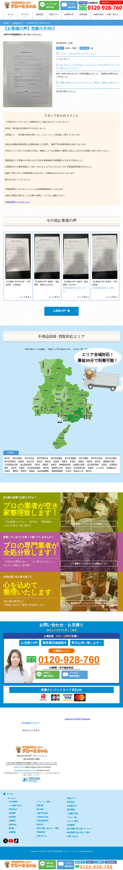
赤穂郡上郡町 (79, 464)
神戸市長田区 (10, 461)
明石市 (40, 461)
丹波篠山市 (111, 468)
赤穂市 (56, 461)
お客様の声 (69, 16)
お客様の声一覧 (61, 310)
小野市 (37, 464)
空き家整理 (13, 802)
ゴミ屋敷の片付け (15, 805)
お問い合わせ (112, 16)
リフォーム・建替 (43, 802)
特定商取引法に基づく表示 (78, 832)
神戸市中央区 (97, 458)
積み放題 (40, 809)
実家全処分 (13, 809)
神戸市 (7, 458)
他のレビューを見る (31, 730)
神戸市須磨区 (70, 458)
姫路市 (21, 461)
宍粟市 (22, 468)
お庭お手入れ (42, 836)
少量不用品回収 (42, 813)
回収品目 (39, 16)
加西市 (45, 464)
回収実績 (83, 16)
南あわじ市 (78, 471)
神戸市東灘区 (56, 458)
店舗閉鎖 (12, 832)
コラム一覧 (72, 817)
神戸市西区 (17, 458)
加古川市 (30, 461)
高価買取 (12, 821)
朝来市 (64, 461)
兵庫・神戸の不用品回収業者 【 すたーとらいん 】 (60, 851)
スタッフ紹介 (72, 821)
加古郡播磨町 (43, 471)
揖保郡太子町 (57, 468)
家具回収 (40, 824)
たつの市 (100, 468)
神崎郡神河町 (65, 464)
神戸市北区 (29, 458)
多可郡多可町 (79, 468)
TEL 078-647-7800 (31, 759)
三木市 (68, 471)
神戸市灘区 (84, 458)
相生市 (48, 461)
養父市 (89, 471)
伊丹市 (98, 461)
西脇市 (32, 471)
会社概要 (71, 825)
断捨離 (11, 828)
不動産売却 (41, 832)
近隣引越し (13, 824)
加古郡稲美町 (26, 464)
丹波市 (7, 471)
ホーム (10, 16)
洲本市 (46, 468)
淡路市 (89, 461)
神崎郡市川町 (109, 461)
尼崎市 (81, 461)
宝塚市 (91, 468)
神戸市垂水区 (42, 458)
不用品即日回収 (42, 817)
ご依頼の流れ (98, 16)
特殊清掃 (12, 817)
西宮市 (24, 471)
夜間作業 (40, 805)
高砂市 (68, 468)
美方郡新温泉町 (34, 468)
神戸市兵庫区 (111, 458)
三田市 (13, 468)
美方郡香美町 (93, 464)
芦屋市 (73, 461)
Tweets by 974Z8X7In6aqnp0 (77, 719)
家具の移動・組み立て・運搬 (47, 828)
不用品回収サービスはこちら (17, 202)
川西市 (104, 464)
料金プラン (54, 16)
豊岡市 (15, 471)
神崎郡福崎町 (57, 471)
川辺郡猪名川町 (11, 464)
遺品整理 (12, 813)
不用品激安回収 (42, 821)
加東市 (54, 464)
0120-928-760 (68, 659)
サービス (25, 16)
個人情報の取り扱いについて (79, 829)
